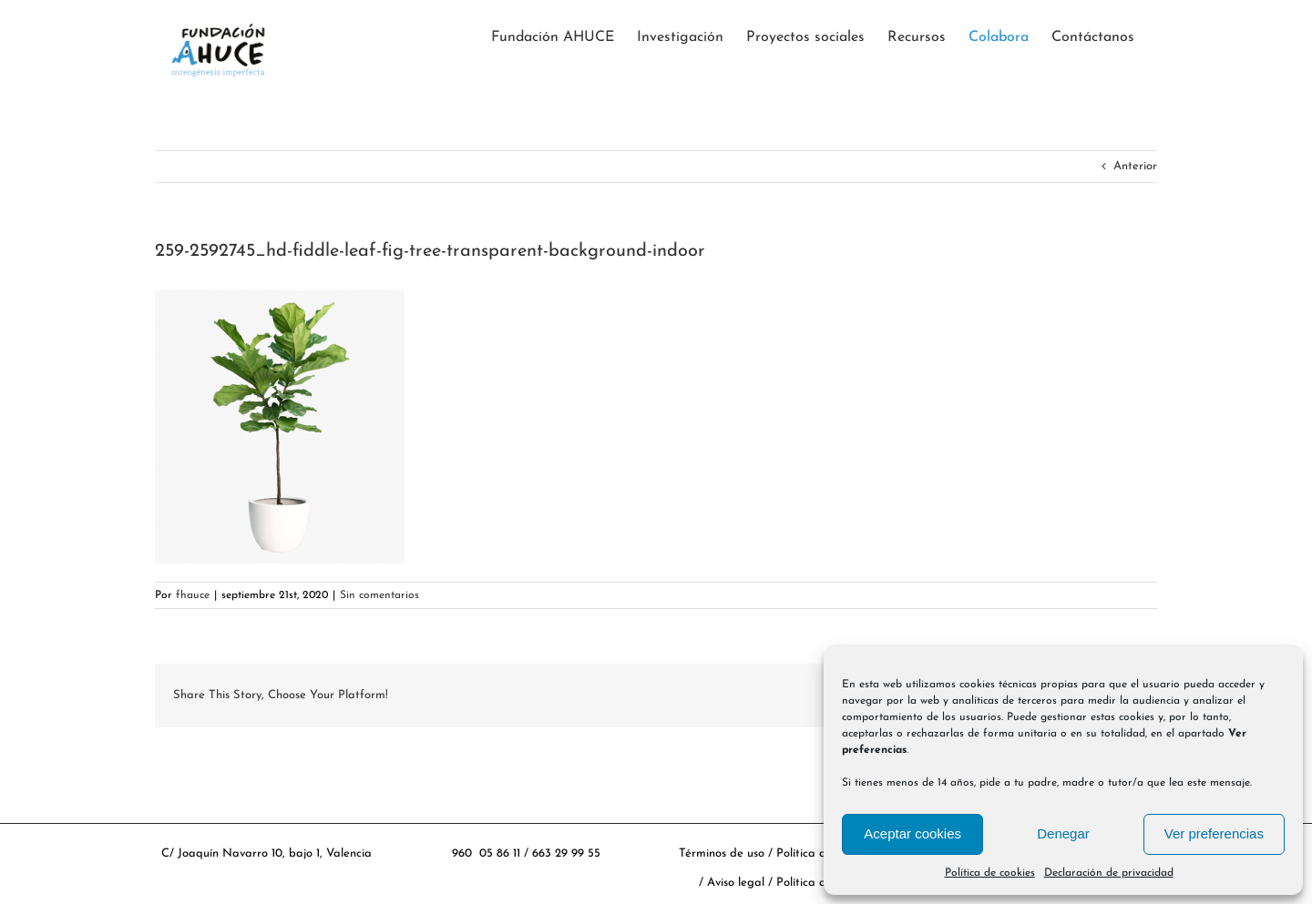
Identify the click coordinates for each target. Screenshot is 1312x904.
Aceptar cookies (912, 833)
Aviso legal (737, 883)
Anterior (1135, 166)
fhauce (193, 595)
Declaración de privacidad (1109, 873)
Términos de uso (721, 853)
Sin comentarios (379, 595)
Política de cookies (990, 873)
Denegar (1063, 833)
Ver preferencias (1214, 833)
